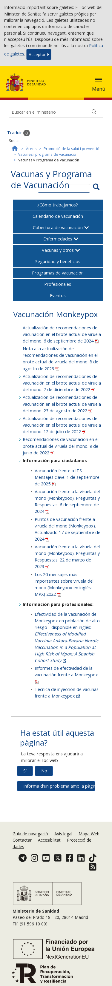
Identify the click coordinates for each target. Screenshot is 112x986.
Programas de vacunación (58, 273)
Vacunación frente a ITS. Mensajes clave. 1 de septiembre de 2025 (67, 477)
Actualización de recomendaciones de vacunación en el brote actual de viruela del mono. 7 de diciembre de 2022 (62, 383)
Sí (25, 771)
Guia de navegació (30, 834)
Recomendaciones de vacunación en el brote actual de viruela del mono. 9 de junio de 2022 (61, 445)
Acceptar (39, 54)
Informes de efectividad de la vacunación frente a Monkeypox (66, 674)
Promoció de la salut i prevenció (71, 148)
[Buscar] (94, 112)
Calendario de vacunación (58, 216)
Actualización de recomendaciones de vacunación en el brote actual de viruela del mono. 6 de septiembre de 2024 (62, 334)
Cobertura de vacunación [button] (58, 227)
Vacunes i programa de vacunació (47, 154)
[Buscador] (56, 112)
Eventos (58, 295)
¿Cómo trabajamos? (57, 205)
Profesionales (57, 284)
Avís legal (63, 834)
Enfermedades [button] (57, 239)
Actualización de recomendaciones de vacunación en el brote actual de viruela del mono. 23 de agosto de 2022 (62, 403)
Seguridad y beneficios (57, 261)
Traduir (18, 133)
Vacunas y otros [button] (58, 250)
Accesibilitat (49, 840)
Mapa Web (89, 834)
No (44, 771)
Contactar (22, 840)
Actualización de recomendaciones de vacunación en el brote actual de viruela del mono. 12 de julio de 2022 (62, 425)
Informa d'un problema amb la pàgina (59, 786)
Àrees (31, 148)
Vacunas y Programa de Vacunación (51, 179)
